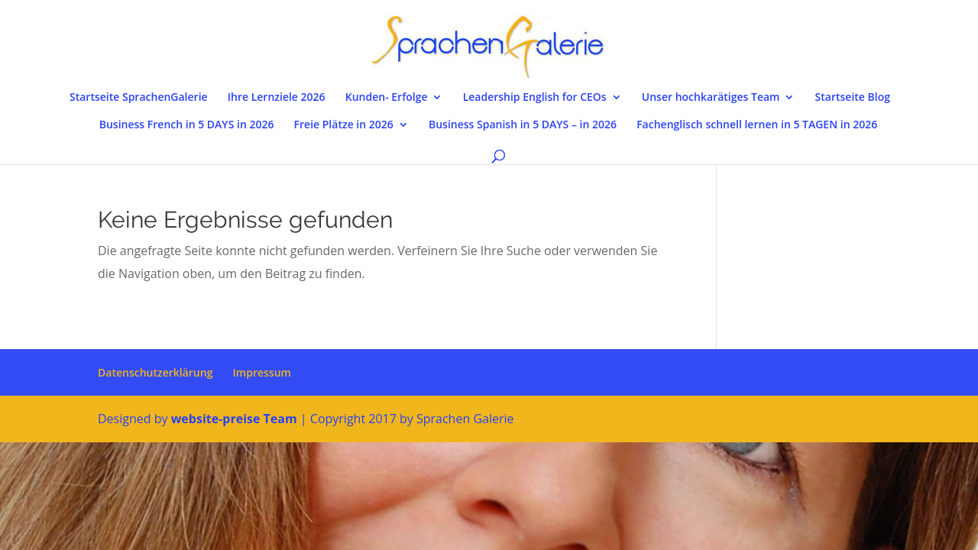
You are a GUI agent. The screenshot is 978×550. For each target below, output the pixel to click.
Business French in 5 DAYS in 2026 (186, 125)
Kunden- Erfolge (386, 98)
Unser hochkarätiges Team (711, 98)
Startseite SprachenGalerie (139, 98)
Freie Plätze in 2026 (343, 125)
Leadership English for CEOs (535, 98)
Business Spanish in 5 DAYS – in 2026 (523, 125)
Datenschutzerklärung (155, 372)
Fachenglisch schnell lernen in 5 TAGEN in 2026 (756, 125)
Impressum (262, 372)
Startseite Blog (852, 98)
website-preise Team (234, 418)
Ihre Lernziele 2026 (276, 98)
